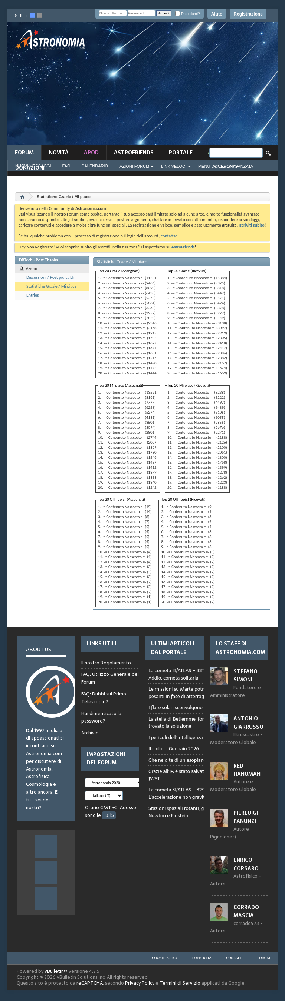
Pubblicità (202, 957)
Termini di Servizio (180, 983)
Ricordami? (187, 14)
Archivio (90, 733)
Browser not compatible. (201, 753)
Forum (24, 153)
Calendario (95, 166)
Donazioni (30, 168)
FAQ (66, 166)
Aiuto (217, 14)
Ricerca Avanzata (233, 166)
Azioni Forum (134, 166)
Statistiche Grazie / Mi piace (51, 286)
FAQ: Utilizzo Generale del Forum (110, 678)
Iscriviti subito (252, 225)
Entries (32, 295)
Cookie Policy (164, 957)
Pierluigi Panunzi (245, 817)
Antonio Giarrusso (248, 722)
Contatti (234, 957)
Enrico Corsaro (246, 864)
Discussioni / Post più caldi (50, 277)
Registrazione (248, 14)
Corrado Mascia (246, 911)
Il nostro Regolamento (106, 663)
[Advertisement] (192, 86)
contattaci (169, 235)
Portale (181, 153)
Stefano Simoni (245, 675)
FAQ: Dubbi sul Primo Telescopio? (103, 697)
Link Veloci (173, 166)
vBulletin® (56, 971)
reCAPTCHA (89, 983)
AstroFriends (134, 153)
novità (59, 153)
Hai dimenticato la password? (101, 717)
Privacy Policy (139, 983)
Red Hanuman (247, 770)
